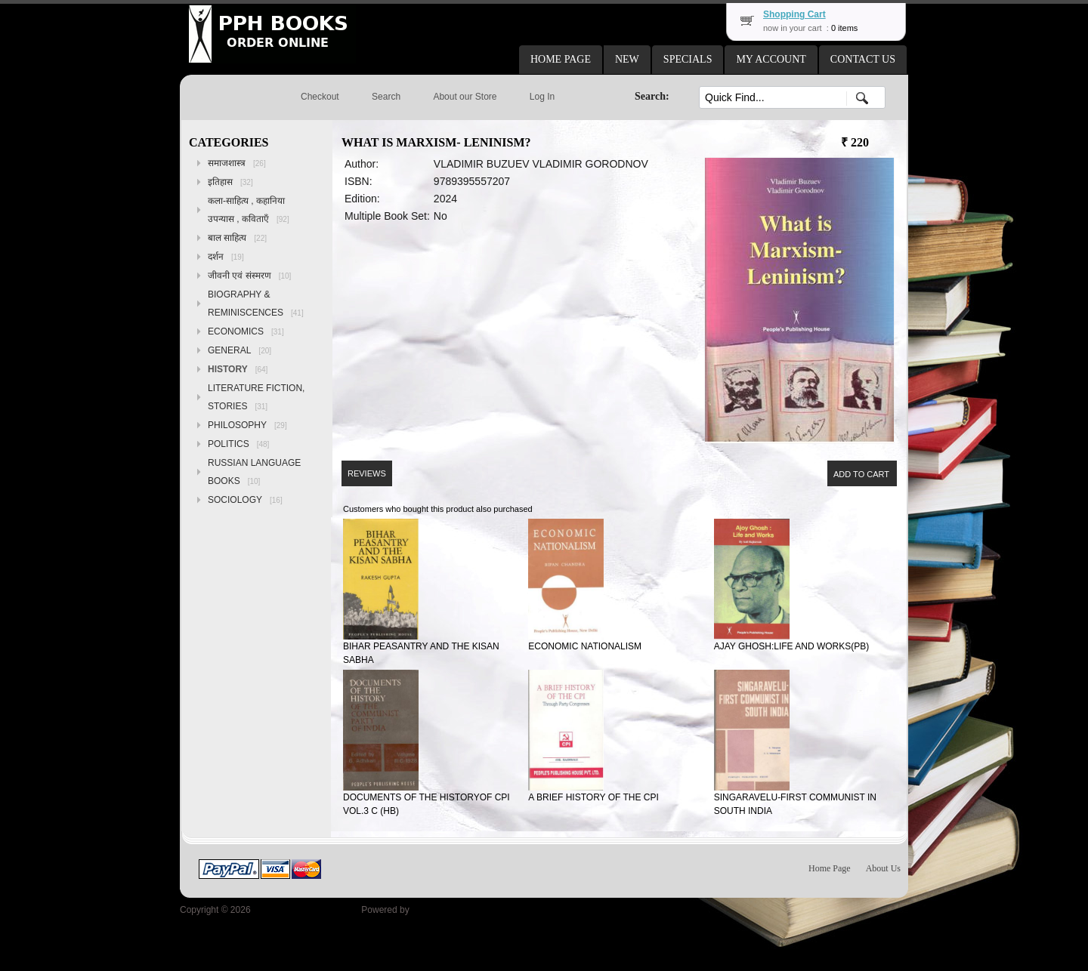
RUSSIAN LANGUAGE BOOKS (254, 472)
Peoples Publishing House (306, 910)
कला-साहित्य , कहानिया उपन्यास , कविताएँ (248, 210)
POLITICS (238, 444)
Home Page (829, 868)
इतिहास (230, 182)
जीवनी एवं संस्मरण (249, 275)
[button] (560, 59)
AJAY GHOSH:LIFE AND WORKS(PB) (792, 646)
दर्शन (226, 256)
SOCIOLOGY (245, 500)
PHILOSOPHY (247, 425)
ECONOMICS (246, 331)
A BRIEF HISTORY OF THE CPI (593, 797)
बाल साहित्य (237, 238)
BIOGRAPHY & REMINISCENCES (256, 303)
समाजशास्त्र (237, 163)
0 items (844, 27)
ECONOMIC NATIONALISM (584, 646)
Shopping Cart (794, 14)
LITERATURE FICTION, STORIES (256, 397)
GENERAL (239, 350)
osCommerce (438, 910)
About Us (883, 868)
